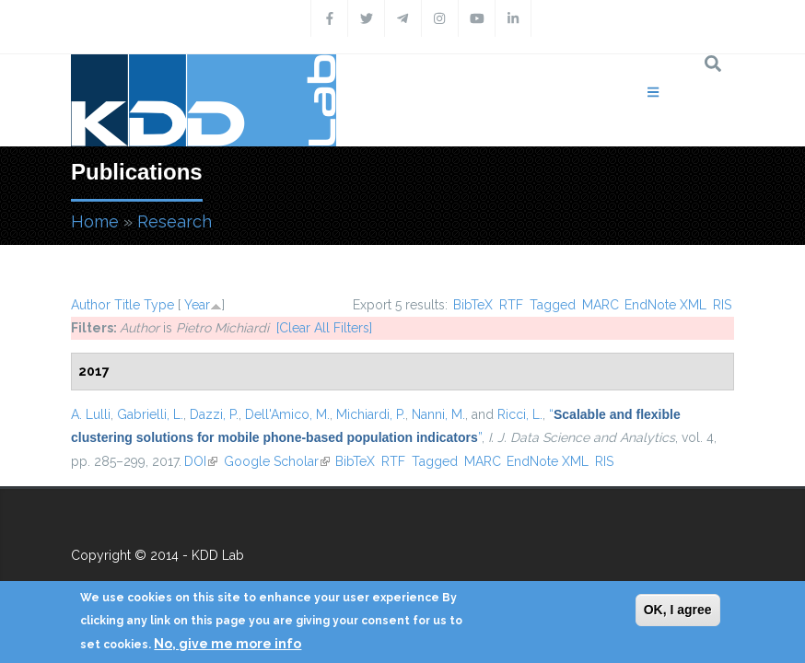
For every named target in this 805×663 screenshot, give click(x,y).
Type (159, 304)
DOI (200, 461)
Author (91, 304)
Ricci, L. (519, 414)
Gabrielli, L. (150, 414)
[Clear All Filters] (324, 327)
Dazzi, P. (214, 414)
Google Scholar (277, 461)
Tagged (553, 304)
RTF (511, 304)
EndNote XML (665, 304)
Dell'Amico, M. (287, 414)
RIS (722, 304)
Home (95, 221)
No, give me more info (227, 643)
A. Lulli (91, 414)
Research (174, 221)
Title (127, 304)
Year (197, 304)
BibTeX (473, 304)
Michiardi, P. (370, 414)
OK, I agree (678, 609)
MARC (600, 304)
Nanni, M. (438, 414)
